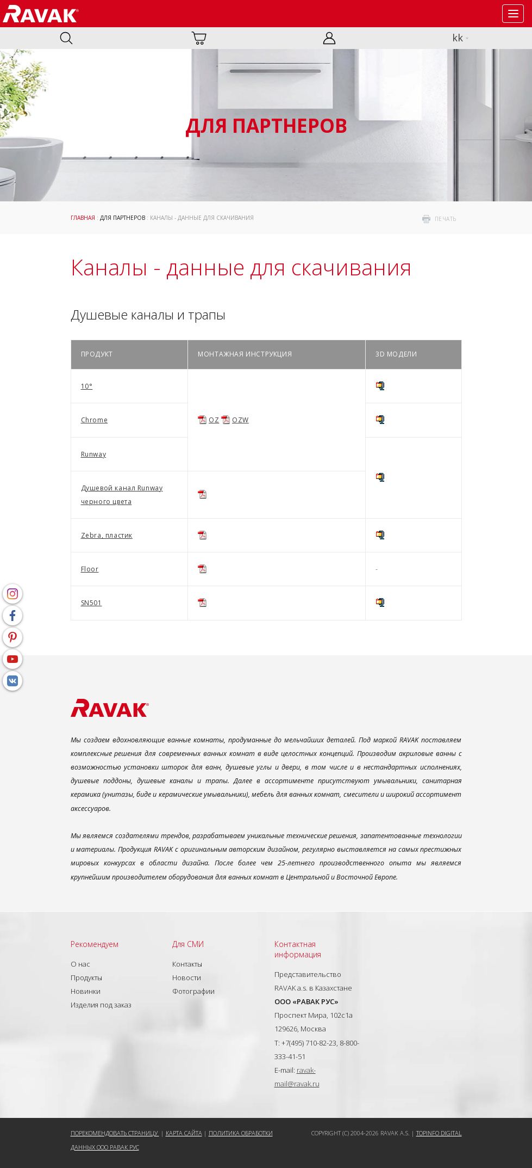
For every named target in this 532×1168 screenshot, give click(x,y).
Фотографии (193, 991)
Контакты (187, 964)
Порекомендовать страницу (115, 1133)
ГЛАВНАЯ (83, 218)
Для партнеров (122, 218)
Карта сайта (184, 1133)
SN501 (91, 602)
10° (87, 386)
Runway (94, 454)
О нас (80, 964)
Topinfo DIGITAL (439, 1133)
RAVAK (41, 13)
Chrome (94, 420)
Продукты (86, 977)
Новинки (86, 991)
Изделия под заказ (101, 1005)
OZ (214, 420)
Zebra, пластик (107, 535)
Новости (186, 977)
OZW (240, 420)
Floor (90, 569)
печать (445, 219)
